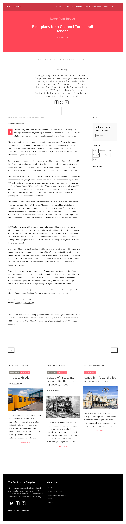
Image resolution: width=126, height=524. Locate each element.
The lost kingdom (20, 377)
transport (96, 155)
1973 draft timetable (46, 170)
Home (39, 59)
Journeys (22, 118)
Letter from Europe (50, 59)
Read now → (25, 442)
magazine (24, 302)
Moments (29, 118)
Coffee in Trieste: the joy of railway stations (100, 379)
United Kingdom (105, 155)
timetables (102, 151)
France (95, 151)
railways (95, 159)
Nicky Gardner (17, 383)
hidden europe (39, 118)
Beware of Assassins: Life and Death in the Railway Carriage (60, 381)
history (109, 151)
